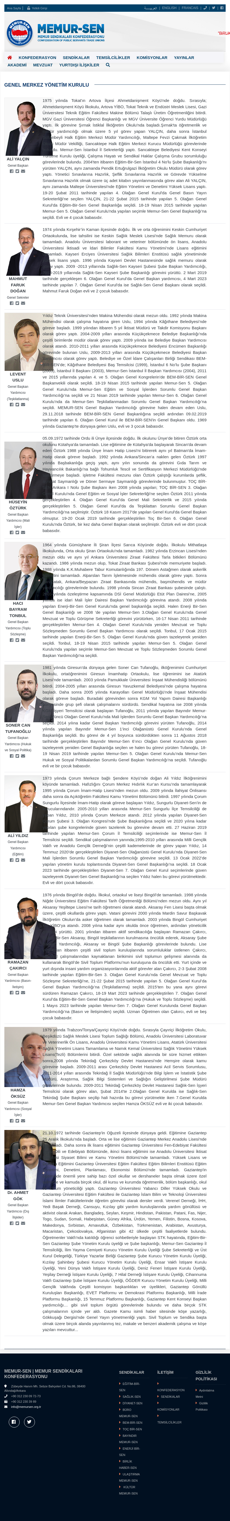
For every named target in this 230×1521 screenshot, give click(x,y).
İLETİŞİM (165, 1373)
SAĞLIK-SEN (132, 1397)
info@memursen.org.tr (26, 1407)
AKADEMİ (208, 58)
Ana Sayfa (14, 8)
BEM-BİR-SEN (132, 1423)
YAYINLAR (182, 58)
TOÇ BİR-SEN (132, 1430)
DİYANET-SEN (133, 1404)
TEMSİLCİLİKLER (112, 57)
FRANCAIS (190, 8)
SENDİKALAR (75, 58)
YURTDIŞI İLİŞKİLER (53, 64)
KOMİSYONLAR (151, 58)
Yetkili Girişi (37, 8)
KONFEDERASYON (37, 58)
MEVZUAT (17, 65)
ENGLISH (169, 8)
